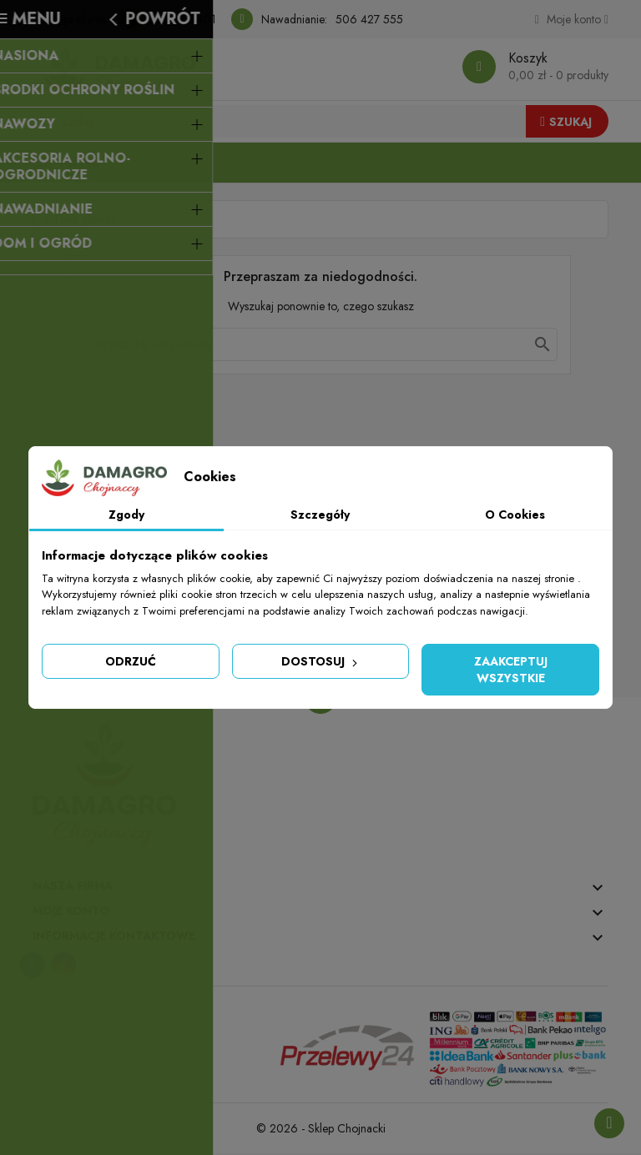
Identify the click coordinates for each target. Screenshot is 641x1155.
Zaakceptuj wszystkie (511, 669)
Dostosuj (321, 661)
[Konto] (571, 19)
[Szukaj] (320, 345)
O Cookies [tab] (515, 514)
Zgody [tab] (126, 514)
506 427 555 (369, 19)
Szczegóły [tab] (320, 514)
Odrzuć (130, 661)
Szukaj (566, 121)
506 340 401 (182, 19)
